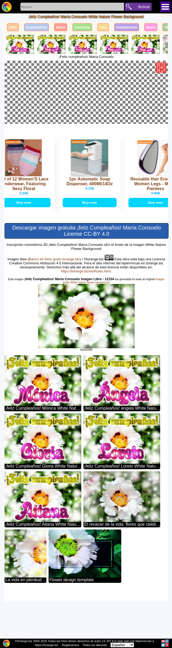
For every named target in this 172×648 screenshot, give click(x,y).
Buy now (30, 249)
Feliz (103, 27)
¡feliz (13, 27)
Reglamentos (70, 645)
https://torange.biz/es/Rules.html (86, 318)
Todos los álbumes (95, 645)
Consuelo (82, 27)
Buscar (144, 7)
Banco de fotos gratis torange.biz (54, 306)
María (60, 27)
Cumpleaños (36, 27)
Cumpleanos (126, 27)
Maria (150, 27)
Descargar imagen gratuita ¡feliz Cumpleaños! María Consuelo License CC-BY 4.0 (86, 277)
